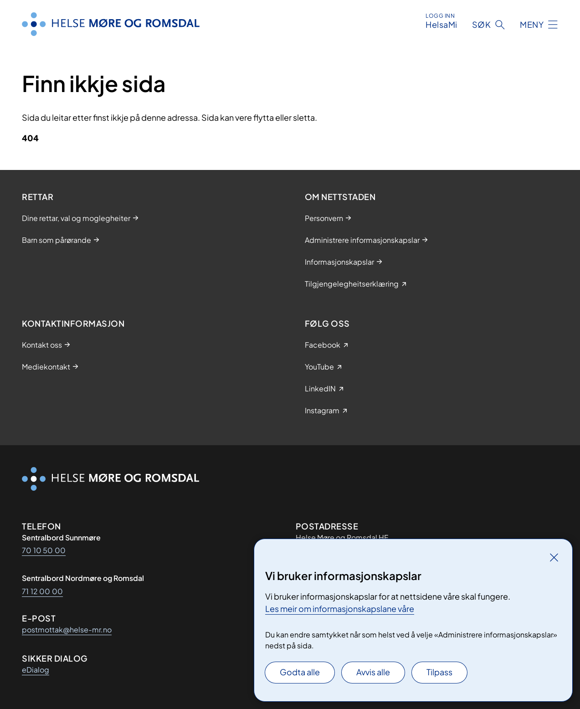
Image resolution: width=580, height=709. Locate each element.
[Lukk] (554, 557)
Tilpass (439, 672)
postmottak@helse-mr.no (67, 629)
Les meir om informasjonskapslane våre (339, 608)
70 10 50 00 (44, 550)
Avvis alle (373, 672)
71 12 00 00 (42, 591)
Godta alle (300, 672)
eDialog (35, 669)
